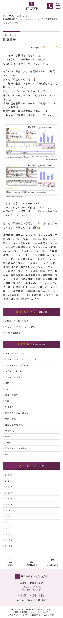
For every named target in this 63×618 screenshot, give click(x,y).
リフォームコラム (51, 47)
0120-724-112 (31, 595)
